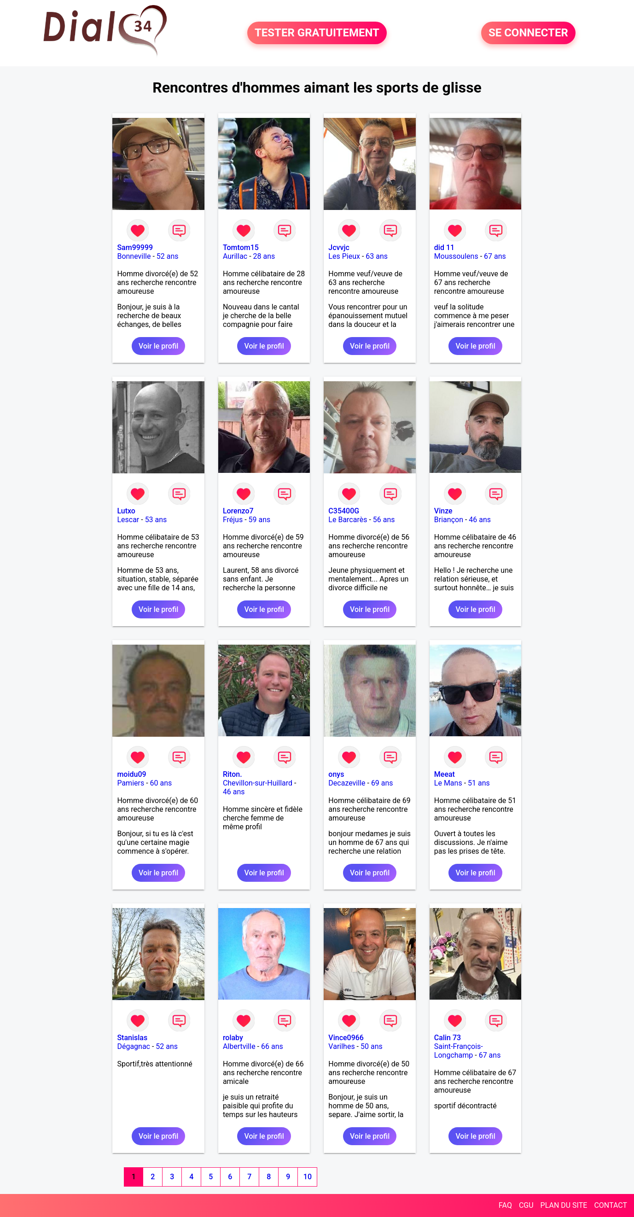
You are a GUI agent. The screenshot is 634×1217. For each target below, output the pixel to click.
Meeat (444, 774)
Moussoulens (456, 256)
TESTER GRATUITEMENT (317, 33)
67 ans (495, 256)
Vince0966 (346, 1037)
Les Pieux (344, 256)
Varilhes (341, 1046)
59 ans (260, 519)
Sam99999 (135, 247)
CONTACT (610, 1205)
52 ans (168, 256)
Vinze (443, 511)
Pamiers (130, 783)
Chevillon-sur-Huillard (257, 783)
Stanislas (132, 1037)
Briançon (448, 519)
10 (307, 1176)
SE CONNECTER (528, 33)
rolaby (233, 1037)
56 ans (384, 519)
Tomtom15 (241, 247)
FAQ (505, 1205)
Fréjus (233, 519)
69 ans (382, 783)
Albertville (239, 1046)
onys (336, 774)
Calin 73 (447, 1037)
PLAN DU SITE (564, 1205)
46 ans (480, 519)
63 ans (377, 256)
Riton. (232, 774)
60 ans (161, 783)
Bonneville (134, 256)
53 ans (156, 519)
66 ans (272, 1046)
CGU (526, 1205)
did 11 (444, 247)
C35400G (343, 511)
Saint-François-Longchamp (458, 1051)
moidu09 (131, 774)
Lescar (128, 519)
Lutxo (126, 511)
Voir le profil (158, 346)
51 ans (479, 783)
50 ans (372, 1046)
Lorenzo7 (238, 511)
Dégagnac (133, 1046)
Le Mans (448, 783)
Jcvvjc (338, 247)
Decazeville (346, 783)
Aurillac (235, 256)
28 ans (264, 256)
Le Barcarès (347, 519)
